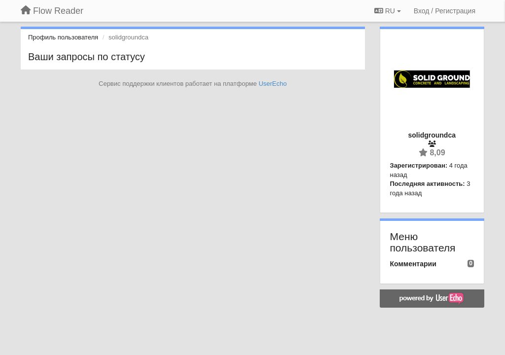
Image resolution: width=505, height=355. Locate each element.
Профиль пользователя (63, 37)
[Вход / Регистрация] (444, 10)
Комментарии (413, 264)
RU (387, 11)
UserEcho (272, 83)
